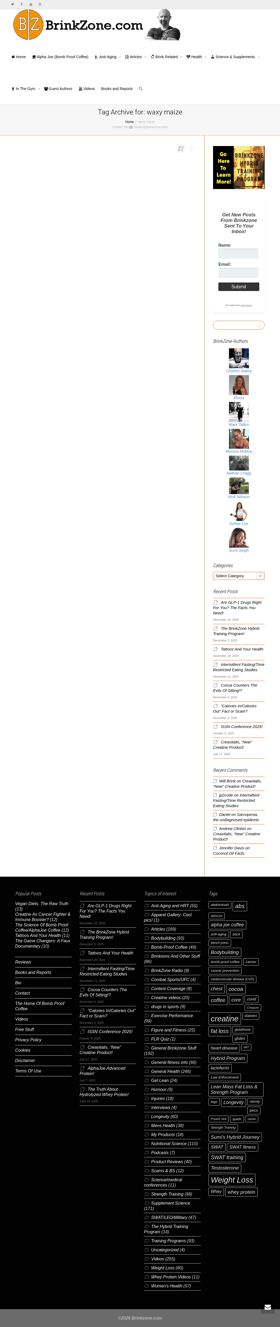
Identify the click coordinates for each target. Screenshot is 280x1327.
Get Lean (160, 1080)
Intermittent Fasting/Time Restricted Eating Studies (236, 800)
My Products (163, 1134)
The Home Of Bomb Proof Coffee (39, 1006)
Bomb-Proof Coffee (169, 947)
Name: (224, 245)
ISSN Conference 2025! (241, 727)
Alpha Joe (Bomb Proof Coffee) (60, 57)
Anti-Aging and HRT (170, 906)
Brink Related (165, 57)
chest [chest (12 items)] (217, 988)
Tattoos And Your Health (242, 649)
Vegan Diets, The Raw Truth (41, 903)
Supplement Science (170, 1203)
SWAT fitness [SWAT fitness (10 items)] (242, 1147)
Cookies (23, 1050)
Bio (18, 983)
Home (18, 57)
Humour (158, 1089)
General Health (165, 1071)
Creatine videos (166, 997)
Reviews (23, 962)
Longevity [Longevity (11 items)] (233, 1102)
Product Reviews (167, 1161)
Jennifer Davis (231, 848)
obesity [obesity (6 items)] (255, 1101)
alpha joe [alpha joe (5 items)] (216, 915)
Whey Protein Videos (171, 1277)
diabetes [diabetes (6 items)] (251, 1016)
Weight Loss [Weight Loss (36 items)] (232, 1180)
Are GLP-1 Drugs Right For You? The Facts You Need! (237, 607)
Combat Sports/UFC (170, 979)
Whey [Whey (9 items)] (216, 1191)
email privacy (246, 305)
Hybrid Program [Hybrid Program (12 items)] (228, 1058)
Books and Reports (117, 89)
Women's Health (166, 1286)
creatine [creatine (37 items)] (225, 1018)
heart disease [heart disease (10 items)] (224, 1048)
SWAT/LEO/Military (169, 1217)
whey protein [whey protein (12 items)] (241, 1192)
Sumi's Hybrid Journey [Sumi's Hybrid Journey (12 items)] (235, 1137)
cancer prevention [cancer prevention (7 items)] (225, 971)
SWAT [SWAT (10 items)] (217, 1147)
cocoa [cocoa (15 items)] (235, 989)
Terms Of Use (28, 1071)
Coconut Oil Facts (228, 853)
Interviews (160, 1107)
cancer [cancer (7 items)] (251, 962)
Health (194, 57)
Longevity (160, 1116)
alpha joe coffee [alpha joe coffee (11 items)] (227, 924)
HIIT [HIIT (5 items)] (246, 1047)
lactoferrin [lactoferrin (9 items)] (220, 1068)
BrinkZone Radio (167, 970)
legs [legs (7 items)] (214, 1102)
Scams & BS (163, 1170)
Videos (87, 89)
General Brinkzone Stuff (173, 1048)
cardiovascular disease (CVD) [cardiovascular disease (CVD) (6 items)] (232, 979)
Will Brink (227, 781)
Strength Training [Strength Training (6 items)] (223, 1127)
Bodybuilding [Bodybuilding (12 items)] (225, 952)
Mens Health (163, 1125)
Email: (224, 264)
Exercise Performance (172, 1015)
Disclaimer (25, 1060)
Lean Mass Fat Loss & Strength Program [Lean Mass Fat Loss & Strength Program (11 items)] (234, 1089)
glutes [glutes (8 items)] (240, 1038)
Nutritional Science (168, 1143)
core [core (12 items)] (236, 1000)
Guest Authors (58, 89)
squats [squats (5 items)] (252, 1118)
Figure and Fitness (168, 1030)
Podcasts (160, 1152)
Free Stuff (24, 1029)
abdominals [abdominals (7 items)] (220, 905)
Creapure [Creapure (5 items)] (253, 1007)
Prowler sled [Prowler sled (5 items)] (219, 1118)
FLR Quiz (160, 1039)
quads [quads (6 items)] (236, 1119)
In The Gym (23, 89)
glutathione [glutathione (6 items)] (243, 1029)
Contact (22, 993)
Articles (134, 57)
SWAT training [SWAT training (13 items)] (227, 1157)
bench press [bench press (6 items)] (220, 943)
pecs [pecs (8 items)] (254, 1110)
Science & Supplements (233, 57)
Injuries (158, 1098)
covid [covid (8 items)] (251, 999)
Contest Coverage (168, 988)
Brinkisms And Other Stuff (175, 956)
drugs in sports (165, 1006)
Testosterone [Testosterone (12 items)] (225, 1168)
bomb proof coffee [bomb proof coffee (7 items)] (225, 962)
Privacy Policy (28, 1040)
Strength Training (167, 1194)
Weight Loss (163, 1268)
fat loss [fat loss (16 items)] (220, 1031)
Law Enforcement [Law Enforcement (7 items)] (225, 1077)
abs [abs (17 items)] (239, 906)
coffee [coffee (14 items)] (218, 1000)
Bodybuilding (163, 938)
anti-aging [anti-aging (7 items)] (219, 934)
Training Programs (168, 1241)
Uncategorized (165, 1250)
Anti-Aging (106, 57)
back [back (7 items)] (236, 934)
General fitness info (169, 1062)
